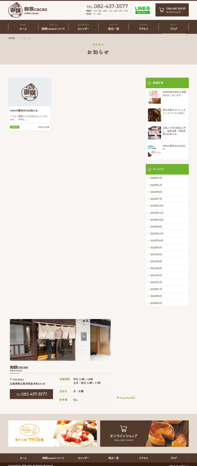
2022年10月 (157, 240)
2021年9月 (156, 254)
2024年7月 (156, 198)
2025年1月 (156, 185)
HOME (11, 38)
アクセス (143, 458)
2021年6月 (156, 268)
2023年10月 (157, 219)
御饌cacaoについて (53, 458)
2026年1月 (156, 177)
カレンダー (83, 458)
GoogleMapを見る (127, 398)
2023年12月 (157, 205)
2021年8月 (156, 261)
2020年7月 (156, 289)
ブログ (173, 458)
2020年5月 (156, 303)
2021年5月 (156, 275)
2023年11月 (157, 212)
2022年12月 (157, 233)
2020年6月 (156, 296)
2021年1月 (156, 282)
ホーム (23, 458)
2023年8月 (156, 226)
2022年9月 (156, 247)
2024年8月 (156, 191)
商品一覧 (113, 458)
